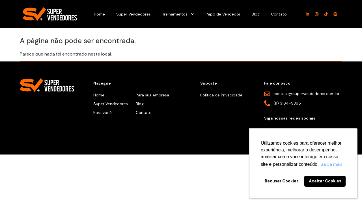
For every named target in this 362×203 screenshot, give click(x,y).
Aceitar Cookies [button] (325, 181)
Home (99, 14)
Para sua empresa (152, 95)
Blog (256, 14)
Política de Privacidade (221, 95)
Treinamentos (178, 14)
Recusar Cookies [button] (282, 181)
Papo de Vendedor (223, 14)
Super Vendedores (133, 14)
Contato (279, 14)
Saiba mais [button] (331, 164)
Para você (102, 112)
